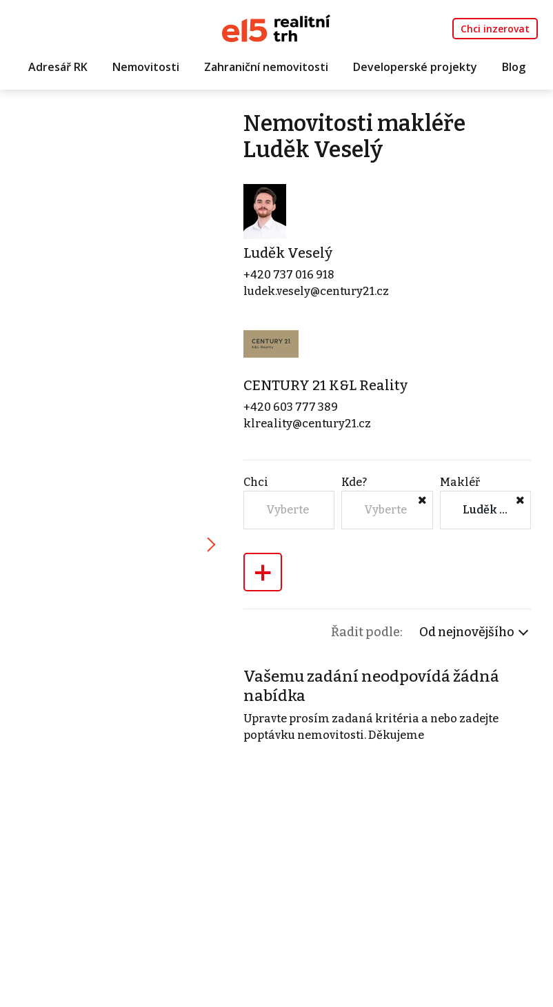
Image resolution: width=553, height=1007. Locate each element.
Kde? (354, 482)
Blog (513, 66)
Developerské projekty (415, 66)
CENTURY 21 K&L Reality (325, 385)
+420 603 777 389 (290, 407)
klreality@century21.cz (307, 423)
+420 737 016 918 (288, 274)
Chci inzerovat (495, 28)
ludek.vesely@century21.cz (316, 291)
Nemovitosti (145, 66)
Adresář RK (58, 66)
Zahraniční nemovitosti (266, 66)
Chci (255, 482)
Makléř (460, 482)
